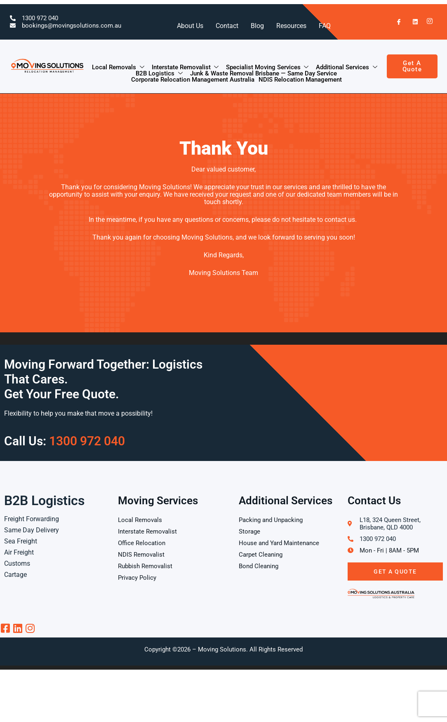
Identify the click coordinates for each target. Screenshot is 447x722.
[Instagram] (427, 22)
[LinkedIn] (411, 22)
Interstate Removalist (185, 67)
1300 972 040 (40, 18)
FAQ (325, 26)
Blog (257, 26)
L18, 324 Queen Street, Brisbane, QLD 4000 (390, 523)
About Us (190, 26)
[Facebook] (395, 22)
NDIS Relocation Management (300, 80)
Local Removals (118, 67)
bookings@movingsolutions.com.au (71, 25)
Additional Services (347, 67)
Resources (291, 26)
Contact (227, 26)
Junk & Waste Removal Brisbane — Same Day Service (263, 74)
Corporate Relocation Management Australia (192, 80)
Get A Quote (395, 571)
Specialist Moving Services (267, 67)
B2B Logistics (159, 74)
